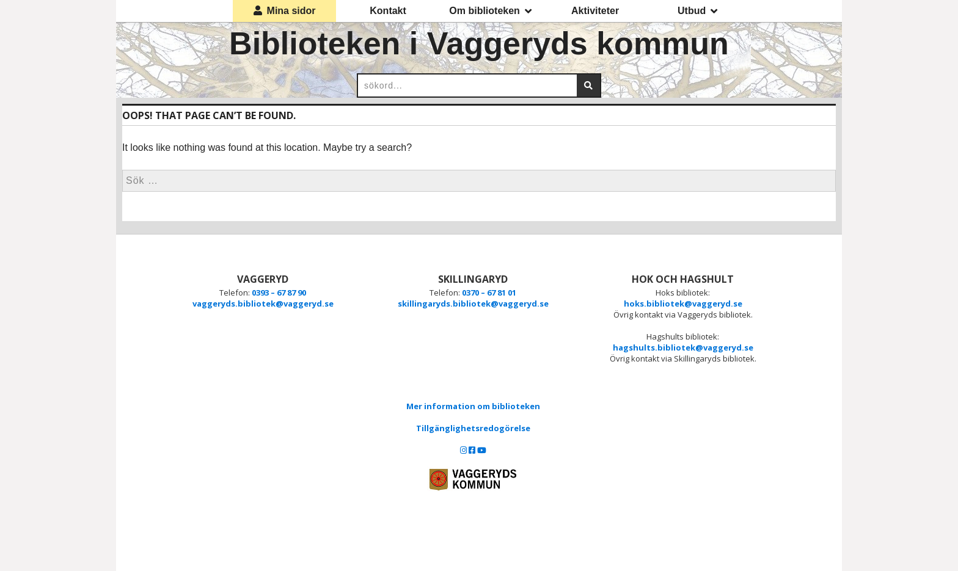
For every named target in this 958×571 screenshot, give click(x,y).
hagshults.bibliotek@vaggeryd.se (683, 347)
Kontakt (388, 10)
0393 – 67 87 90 (279, 292)
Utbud (697, 10)
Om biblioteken (490, 10)
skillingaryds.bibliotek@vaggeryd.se (473, 303)
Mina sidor (285, 10)
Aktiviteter (595, 10)
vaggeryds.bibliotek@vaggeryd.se (263, 303)
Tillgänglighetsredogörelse (473, 428)
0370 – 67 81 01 (489, 292)
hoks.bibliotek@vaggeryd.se (683, 303)
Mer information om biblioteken (473, 406)
